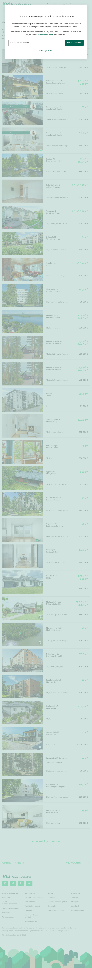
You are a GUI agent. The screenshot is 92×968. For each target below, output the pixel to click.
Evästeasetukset (45, 35)
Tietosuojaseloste (45, 51)
